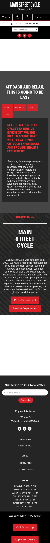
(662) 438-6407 (25, 446)
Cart (27, 17)
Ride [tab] (8, 114)
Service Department (25, 308)
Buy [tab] (32, 107)
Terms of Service (25, 468)
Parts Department (25, 300)
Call (17, 17)
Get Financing (25, 527)
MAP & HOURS (41, 17)
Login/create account (25, 24)
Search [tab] (7, 107)
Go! (35, 30)
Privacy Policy (25, 462)
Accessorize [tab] (20, 107)
